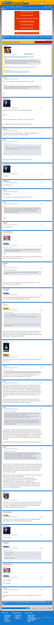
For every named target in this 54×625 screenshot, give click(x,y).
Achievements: (5, 292)
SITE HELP (7, 621)
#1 (41, 79)
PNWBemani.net (6, 36)
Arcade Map (12, 6)
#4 (41, 141)
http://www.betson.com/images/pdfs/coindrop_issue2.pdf (18, 56)
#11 (41, 267)
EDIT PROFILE (8, 620)
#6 (41, 182)
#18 (41, 448)
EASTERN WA (18, 616)
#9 (41, 224)
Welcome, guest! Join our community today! (27, 33)
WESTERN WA (18, 615)
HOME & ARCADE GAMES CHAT (31, 616)
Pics (21, 6)
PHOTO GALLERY (7, 619)
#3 (41, 130)
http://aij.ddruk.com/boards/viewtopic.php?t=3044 (17, 71)
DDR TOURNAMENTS (32, 619)
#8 (41, 203)
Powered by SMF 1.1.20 (41, 617)
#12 (41, 294)
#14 (41, 357)
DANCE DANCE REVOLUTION (8, 616)
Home (3, 6)
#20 (41, 516)
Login (46, 6)
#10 (41, 245)
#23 (41, 577)
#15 (41, 367)
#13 (41, 309)
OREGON (17, 617)
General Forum (18, 36)
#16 (41, 382)
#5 (41, 173)
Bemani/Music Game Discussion (31, 36)
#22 (41, 548)
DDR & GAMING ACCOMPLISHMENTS (32, 618)
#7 (41, 191)
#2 (41, 107)
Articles (17, 6)
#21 (41, 534)
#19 (41, 499)
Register (50, 6)
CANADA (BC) (18, 618)
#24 (41, 589)
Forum (7, 6)
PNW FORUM (7, 617)
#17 (41, 408)
